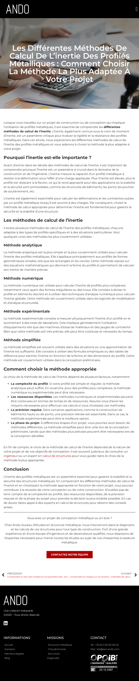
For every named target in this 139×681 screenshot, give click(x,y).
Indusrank (27, 610)
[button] (136, 9)
